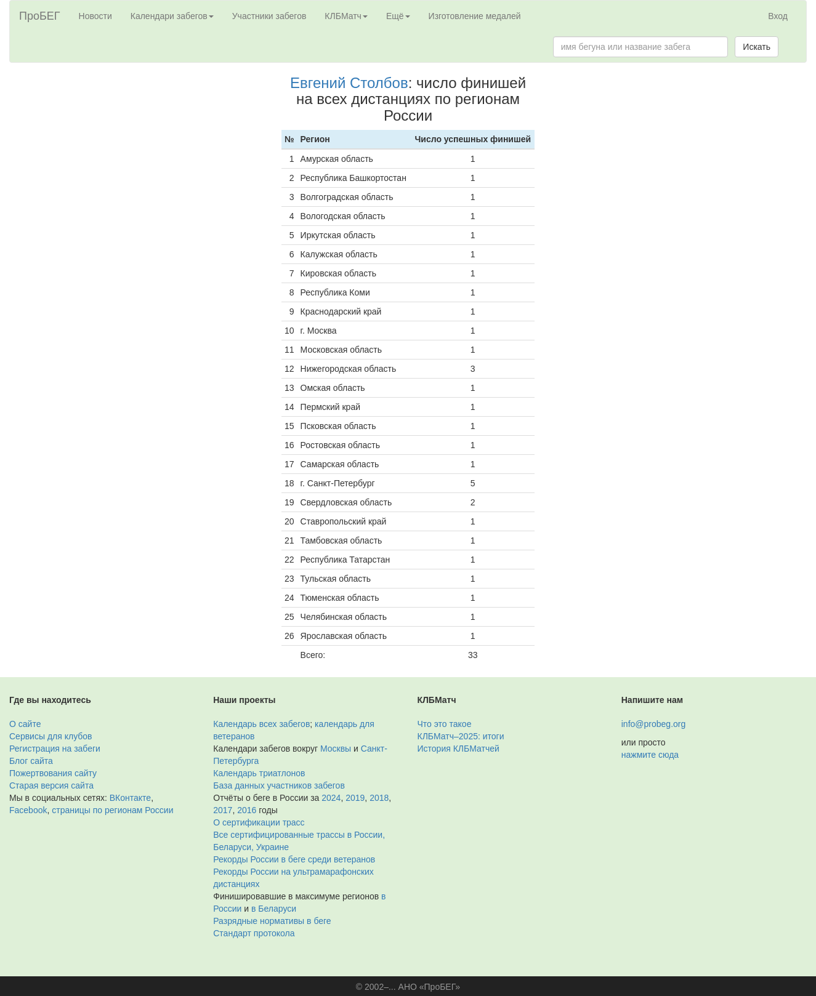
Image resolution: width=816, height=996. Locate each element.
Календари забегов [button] (172, 16)
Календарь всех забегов (261, 724)
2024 (331, 798)
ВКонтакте (130, 798)
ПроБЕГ (39, 16)
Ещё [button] (398, 16)
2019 (355, 798)
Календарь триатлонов (259, 773)
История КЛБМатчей (458, 748)
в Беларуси (273, 909)
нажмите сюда (650, 755)
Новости (95, 16)
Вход (778, 16)
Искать (756, 47)
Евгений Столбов (349, 82)
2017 (222, 810)
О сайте (25, 724)
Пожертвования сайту (53, 773)
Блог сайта (31, 761)
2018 (379, 798)
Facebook (28, 810)
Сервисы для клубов (50, 736)
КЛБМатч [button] (346, 16)
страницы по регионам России (112, 810)
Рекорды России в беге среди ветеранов (294, 859)
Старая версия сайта (51, 785)
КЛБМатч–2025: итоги (461, 736)
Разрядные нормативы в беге (272, 921)
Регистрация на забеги (54, 748)
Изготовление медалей (475, 16)
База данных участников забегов (279, 785)
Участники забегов (269, 16)
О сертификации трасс (258, 822)
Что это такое (445, 724)
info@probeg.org (653, 724)
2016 (246, 810)
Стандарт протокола (253, 933)
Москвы (335, 748)
